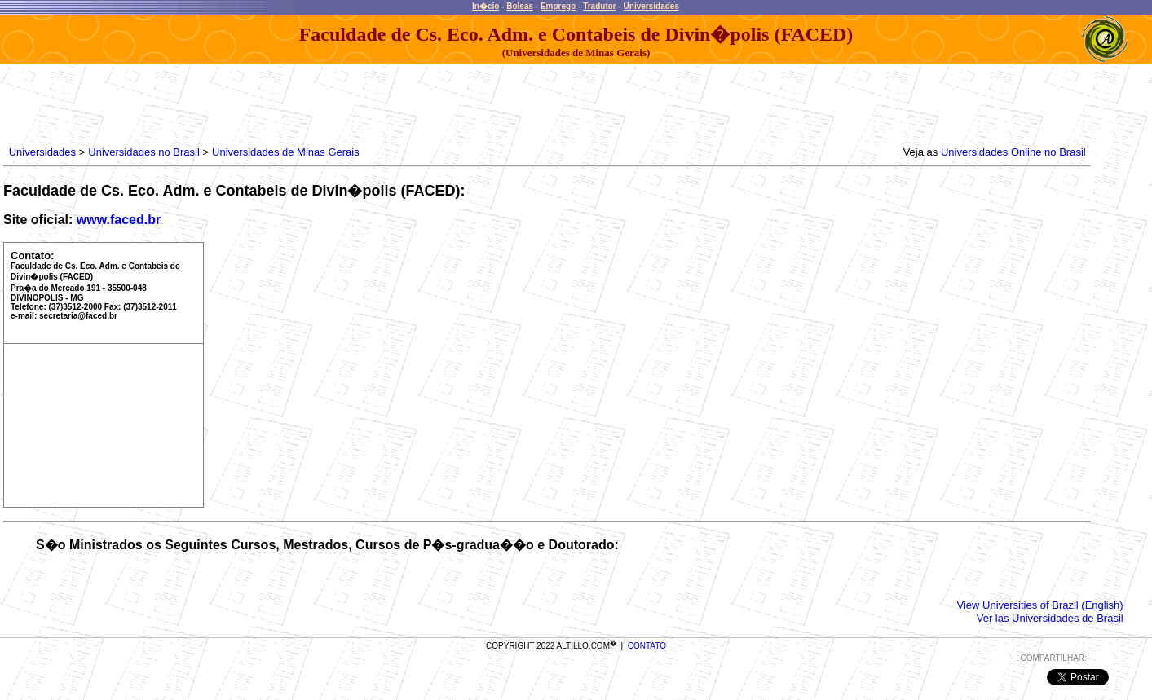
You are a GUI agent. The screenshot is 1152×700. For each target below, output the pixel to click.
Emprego (558, 6)
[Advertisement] (302, 101)
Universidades (651, 6)
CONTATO (647, 645)
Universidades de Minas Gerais (286, 152)
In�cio (485, 6)
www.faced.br (119, 220)
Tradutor (599, 6)
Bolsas (519, 6)
